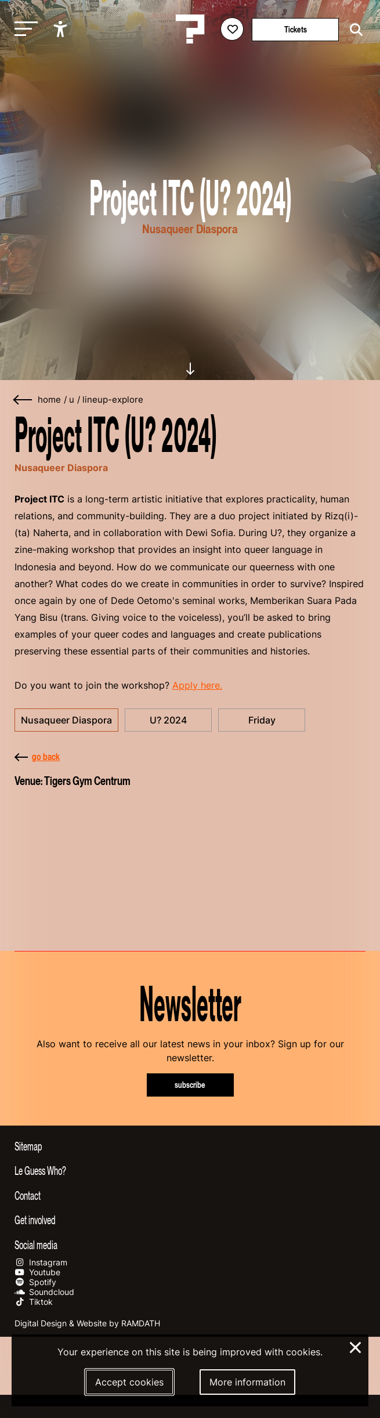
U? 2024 (168, 720)
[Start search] (353, 30)
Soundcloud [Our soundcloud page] (44, 1292)
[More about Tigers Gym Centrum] (190, 863)
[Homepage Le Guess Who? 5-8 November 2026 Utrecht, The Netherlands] (190, 29)
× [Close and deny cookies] (356, 1346)
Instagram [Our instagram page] (41, 1262)
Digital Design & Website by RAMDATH (87, 1323)
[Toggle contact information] (190, 1195)
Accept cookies (129, 1382)
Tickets (295, 29)
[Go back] (23, 400)
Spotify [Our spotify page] (35, 1282)
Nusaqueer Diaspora (66, 720)
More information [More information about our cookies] (247, 1382)
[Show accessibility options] (61, 29)
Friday (262, 720)
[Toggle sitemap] (190, 1146)
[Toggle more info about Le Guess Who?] (190, 1170)
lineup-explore (112, 400)
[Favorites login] (232, 29)
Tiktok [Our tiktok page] (34, 1302)
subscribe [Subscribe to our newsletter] (190, 1085)
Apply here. (197, 685)
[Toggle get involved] (190, 1219)
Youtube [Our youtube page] (37, 1272)
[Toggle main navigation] (23, 29)
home (49, 400)
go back (37, 756)
